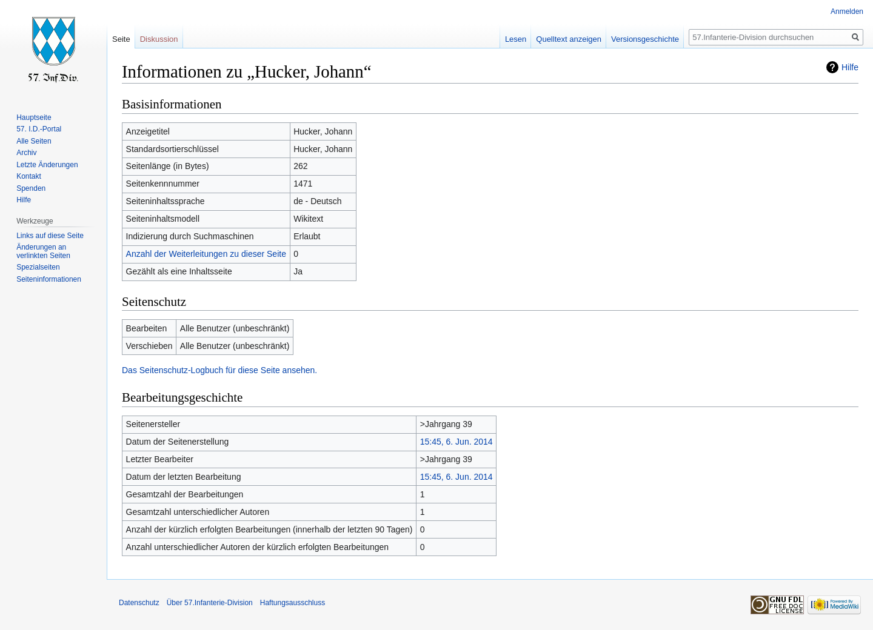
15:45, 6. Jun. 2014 (456, 441)
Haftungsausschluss (292, 602)
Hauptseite (33, 117)
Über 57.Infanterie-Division (210, 602)
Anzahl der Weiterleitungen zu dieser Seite (206, 254)
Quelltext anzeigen (568, 39)
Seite (121, 39)
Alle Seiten (33, 141)
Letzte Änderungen (47, 165)
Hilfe (849, 67)
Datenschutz (139, 602)
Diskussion (159, 39)
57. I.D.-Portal (38, 129)
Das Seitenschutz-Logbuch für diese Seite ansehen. (219, 370)
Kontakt (28, 176)
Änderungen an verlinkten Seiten (43, 251)
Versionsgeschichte (645, 39)
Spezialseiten (37, 267)
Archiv (26, 152)
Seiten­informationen (48, 279)
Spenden (30, 188)
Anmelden (847, 11)
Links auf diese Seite (50, 235)
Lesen (515, 39)
